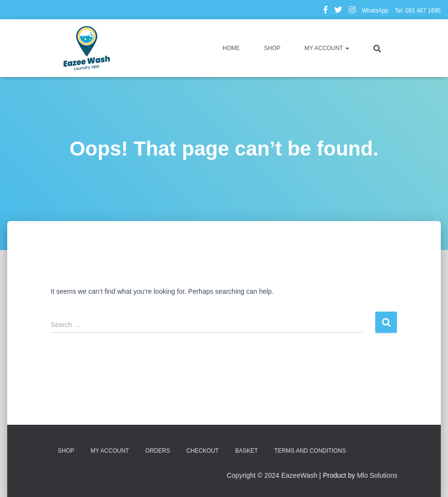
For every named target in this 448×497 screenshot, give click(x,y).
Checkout (202, 450)
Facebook (325, 11)
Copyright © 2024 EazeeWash (272, 475)
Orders (157, 450)
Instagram (352, 11)
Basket (246, 450)
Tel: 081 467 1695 (418, 10)
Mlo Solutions (377, 475)
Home (231, 48)
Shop (272, 48)
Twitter (338, 11)
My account (326, 48)
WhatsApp (375, 10)
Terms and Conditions (310, 450)
